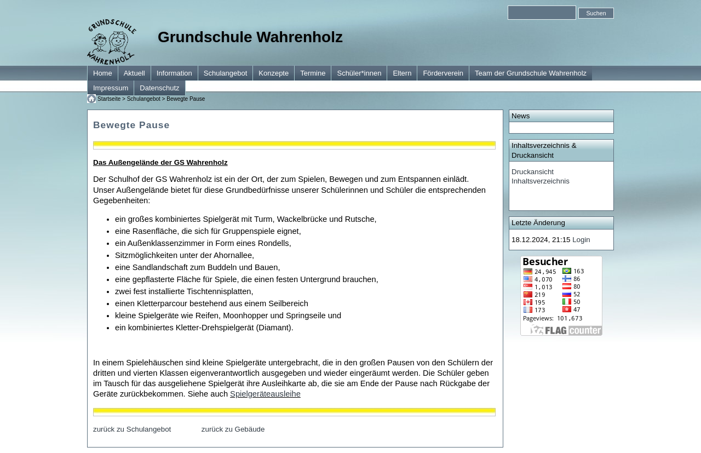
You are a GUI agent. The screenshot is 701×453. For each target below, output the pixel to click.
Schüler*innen (359, 73)
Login (581, 240)
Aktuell (134, 73)
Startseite (108, 99)
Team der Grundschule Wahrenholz (531, 73)
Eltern (402, 73)
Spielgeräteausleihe (265, 393)
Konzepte (273, 73)
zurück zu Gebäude (233, 429)
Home (102, 73)
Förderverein (443, 73)
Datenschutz (159, 88)
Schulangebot (226, 73)
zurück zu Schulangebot (132, 429)
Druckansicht (533, 172)
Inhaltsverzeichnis (541, 181)
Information (174, 73)
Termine (312, 73)
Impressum (110, 88)
